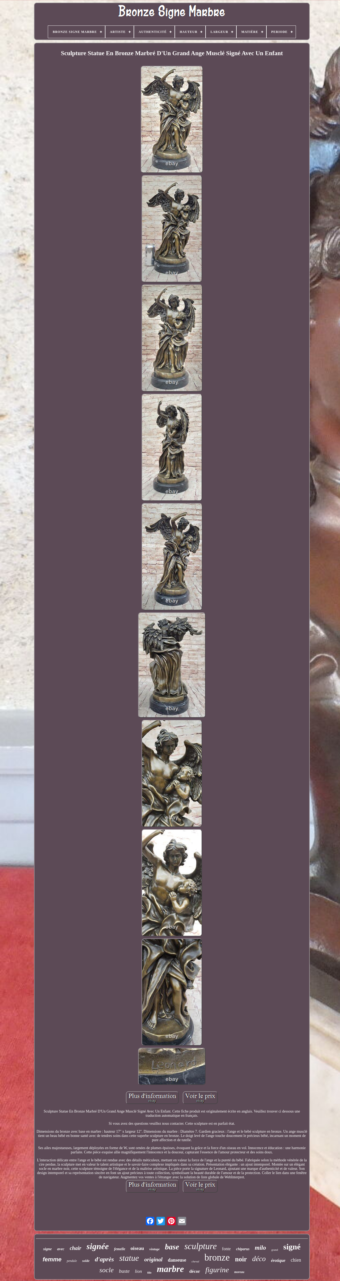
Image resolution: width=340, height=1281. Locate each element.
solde (85, 1261)
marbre (170, 1269)
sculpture (200, 1246)
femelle (119, 1249)
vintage (154, 1249)
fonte (226, 1249)
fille (149, 1272)
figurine (217, 1270)
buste (124, 1271)
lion (138, 1271)
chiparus (243, 1249)
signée (98, 1246)
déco (259, 1259)
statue (129, 1258)
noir (241, 1259)
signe (47, 1249)
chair (75, 1248)
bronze (217, 1257)
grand (274, 1249)
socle (106, 1270)
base (172, 1247)
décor (194, 1271)
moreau (239, 1272)
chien (296, 1260)
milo (260, 1247)
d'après (104, 1259)
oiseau (137, 1248)
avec (60, 1249)
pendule (72, 1261)
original (153, 1259)
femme (52, 1259)
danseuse (177, 1260)
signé (291, 1246)
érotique (278, 1260)
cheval (195, 1261)
